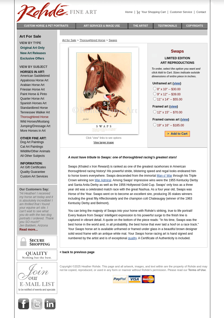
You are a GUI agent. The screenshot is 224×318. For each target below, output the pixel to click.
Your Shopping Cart (153, 11)
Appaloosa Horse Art (34, 80)
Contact (201, 11)
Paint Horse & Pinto (33, 94)
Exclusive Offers (32, 58)
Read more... (29, 229)
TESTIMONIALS (167, 25)
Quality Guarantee (32, 172)
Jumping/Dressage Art (35, 126)
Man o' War (164, 175)
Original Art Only (32, 48)
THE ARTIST (141, 25)
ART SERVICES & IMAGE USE (101, 25)
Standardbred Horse (34, 108)
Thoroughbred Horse (34, 117)
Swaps (113, 40)
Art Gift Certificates (33, 167)
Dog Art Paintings (32, 142)
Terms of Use (197, 269)
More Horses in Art (33, 130)
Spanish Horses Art (33, 103)
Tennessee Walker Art (35, 112)
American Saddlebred (35, 76)
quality (132, 238)
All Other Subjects (32, 156)
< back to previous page (77, 252)
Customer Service (181, 11)
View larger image (104, 142)
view (176, 83)
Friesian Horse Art (32, 89)
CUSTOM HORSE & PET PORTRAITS (46, 25)
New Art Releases (33, 53)
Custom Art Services (34, 176)
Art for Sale (69, 40)
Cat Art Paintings (31, 146)
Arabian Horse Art (32, 85)
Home (128, 11)
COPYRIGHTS (194, 25)
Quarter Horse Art (32, 98)
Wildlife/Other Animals (35, 151)
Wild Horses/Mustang (34, 121)
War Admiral (103, 180)
